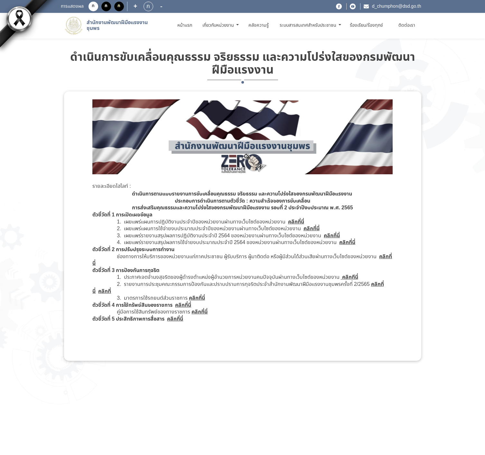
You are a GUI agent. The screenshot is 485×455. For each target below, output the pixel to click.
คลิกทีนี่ (350, 277)
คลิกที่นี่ (296, 222)
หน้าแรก (185, 25)
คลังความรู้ (258, 25)
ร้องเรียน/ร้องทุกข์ (366, 25)
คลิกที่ (104, 291)
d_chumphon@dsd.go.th (396, 6)
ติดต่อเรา (406, 25)
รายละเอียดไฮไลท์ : (111, 186)
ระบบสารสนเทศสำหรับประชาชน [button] (309, 25)
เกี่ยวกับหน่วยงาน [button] (218, 25)
